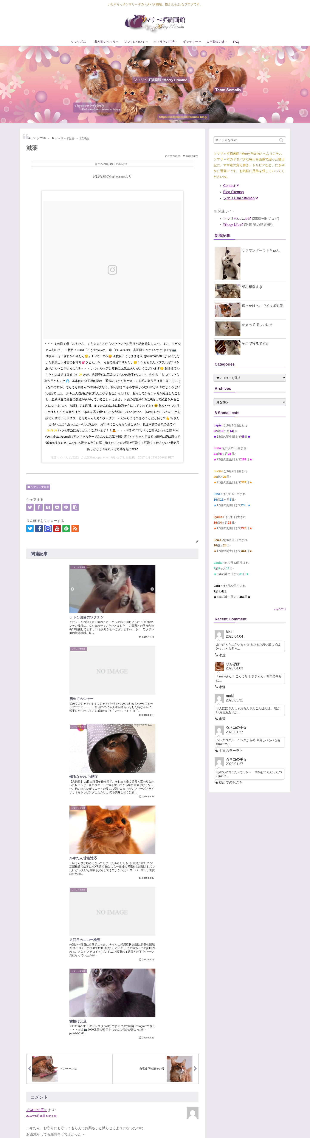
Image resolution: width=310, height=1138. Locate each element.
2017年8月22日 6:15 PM (41, 845)
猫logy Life (233, 224)
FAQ (283, 1126)
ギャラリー (245, 1126)
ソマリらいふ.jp (237, 218)
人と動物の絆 (266, 1126)
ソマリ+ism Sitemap (240, 198)
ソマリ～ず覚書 (40, 487)
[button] (281, 140)
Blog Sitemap (233, 192)
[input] (250, 140)
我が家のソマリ (171, 1126)
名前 (29, 1012)
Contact (231, 186)
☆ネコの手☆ (36, 770)
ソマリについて (197, 1126)
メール (31, 1032)
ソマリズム (149, 1126)
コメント (33, 941)
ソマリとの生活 (222, 1126)
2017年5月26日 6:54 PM (41, 776)
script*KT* (280, 609)
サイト (31, 1053)
